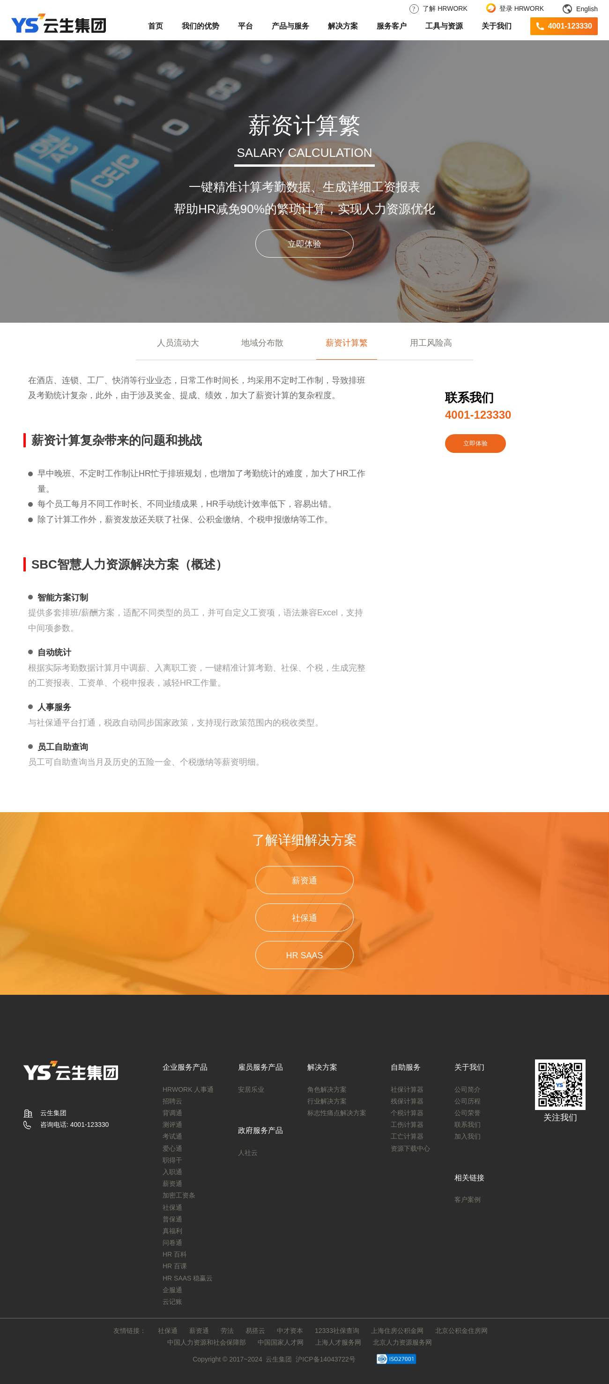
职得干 (172, 1160)
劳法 (227, 1330)
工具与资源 (444, 26)
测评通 (172, 1124)
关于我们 (497, 26)
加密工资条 (179, 1195)
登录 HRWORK (515, 8)
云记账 (172, 1301)
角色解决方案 (327, 1089)
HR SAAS (304, 955)
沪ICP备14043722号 (326, 1359)
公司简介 (467, 1089)
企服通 (172, 1290)
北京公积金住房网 (461, 1330)
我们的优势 (200, 26)
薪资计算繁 (347, 343)
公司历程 (467, 1101)
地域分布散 (262, 343)
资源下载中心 (410, 1148)
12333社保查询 (337, 1330)
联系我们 (467, 1124)
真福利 (172, 1231)
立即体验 (304, 244)
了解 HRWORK (438, 8)
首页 (155, 26)
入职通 (172, 1172)
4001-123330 (570, 26)
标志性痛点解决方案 (336, 1113)
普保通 (172, 1219)
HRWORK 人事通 (188, 1089)
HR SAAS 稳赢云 (188, 1278)
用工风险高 (431, 343)
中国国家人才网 (281, 1342)
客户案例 (467, 1199)
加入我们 (467, 1136)
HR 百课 (175, 1266)
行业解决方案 (327, 1101)
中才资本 (290, 1330)
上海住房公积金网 (397, 1330)
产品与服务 (290, 26)
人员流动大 (178, 343)
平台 (245, 26)
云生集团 (279, 1359)
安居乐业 (251, 1089)
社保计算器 (407, 1089)
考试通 (172, 1136)
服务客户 (392, 26)
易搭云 (255, 1330)
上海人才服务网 (338, 1342)
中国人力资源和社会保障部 (206, 1342)
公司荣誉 (467, 1113)
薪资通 (304, 880)
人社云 (248, 1152)
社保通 (304, 918)
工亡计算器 (407, 1136)
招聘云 (172, 1101)
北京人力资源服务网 (402, 1342)
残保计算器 (407, 1101)
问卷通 (172, 1242)
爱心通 (172, 1148)
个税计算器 (407, 1113)
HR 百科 (175, 1254)
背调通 (172, 1113)
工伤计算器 (407, 1124)
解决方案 (343, 26)
